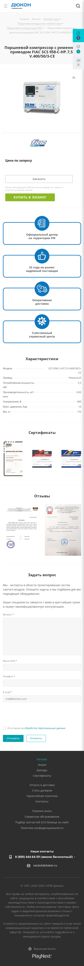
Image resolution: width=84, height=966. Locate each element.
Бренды (42, 770)
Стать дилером (42, 790)
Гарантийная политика (42, 796)
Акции (42, 765)
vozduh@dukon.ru (45, 865)
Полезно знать (42, 811)
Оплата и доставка (42, 785)
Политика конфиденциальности (42, 828)
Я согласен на (36, 728)
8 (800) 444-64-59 (44, 857)
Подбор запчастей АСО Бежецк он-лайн (42, 822)
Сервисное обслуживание (42, 816)
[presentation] (32, 713)
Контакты (42, 801)
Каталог (42, 759)
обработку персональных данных (45, 728)
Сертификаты (42, 775)
